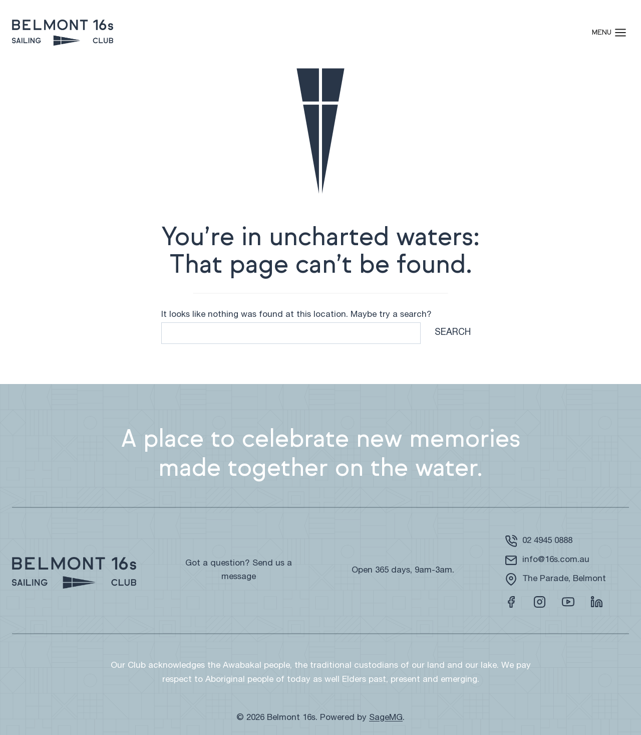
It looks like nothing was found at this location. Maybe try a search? (296, 315)
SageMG (386, 718)
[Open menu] (614, 32)
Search (453, 332)
